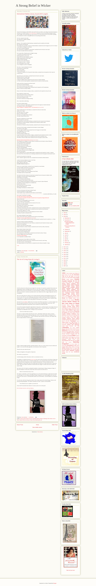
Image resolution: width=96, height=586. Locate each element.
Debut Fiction (76, 310)
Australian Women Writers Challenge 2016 (70, 289)
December (67, 218)
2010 (65, 260)
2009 (65, 262)
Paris (74, 335)
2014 (65, 252)
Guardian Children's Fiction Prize (69, 317)
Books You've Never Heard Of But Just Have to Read (70, 301)
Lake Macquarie (75, 324)
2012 (65, 256)
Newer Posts (20, 424)
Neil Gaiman (64, 332)
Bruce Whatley (70, 305)
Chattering (64, 307)
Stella (67, 346)
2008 (65, 263)
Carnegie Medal (71, 306)
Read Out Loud (75, 338)
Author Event (76, 295)
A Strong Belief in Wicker (33, 5)
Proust (63, 338)
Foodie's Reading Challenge (69, 313)
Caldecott (77, 305)
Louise (71, 202)
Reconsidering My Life (37, 420)
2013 (65, 254)
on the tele (69, 335)
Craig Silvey (74, 308)
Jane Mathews (25, 301)
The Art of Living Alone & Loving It (28, 259)
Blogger (54, 583)
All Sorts (70, 274)
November (67, 220)
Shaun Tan (77, 344)
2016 (65, 248)
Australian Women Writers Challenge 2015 (70, 288)
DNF (66, 311)
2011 (65, 258)
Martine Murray (76, 329)
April (66, 238)
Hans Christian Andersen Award (70, 318)
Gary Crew (64, 316)
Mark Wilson (70, 329)
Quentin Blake (68, 338)
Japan (70, 322)
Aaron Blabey (75, 273)
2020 (65, 212)
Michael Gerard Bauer (72, 330)
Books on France (67, 298)
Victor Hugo (72, 349)
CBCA (77, 306)
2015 (65, 250)
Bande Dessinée (65, 296)
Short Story (64, 345)
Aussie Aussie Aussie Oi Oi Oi (26, 418)
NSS (76, 333)
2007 (65, 265)
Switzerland (77, 346)
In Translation (72, 321)
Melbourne (65, 330)
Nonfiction (73, 332)
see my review (40, 107)
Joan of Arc (74, 322)
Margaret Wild (65, 329)
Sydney (63, 347)
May (66, 237)
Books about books (75, 296)
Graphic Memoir (70, 316)
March (66, 240)
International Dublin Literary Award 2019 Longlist (32, 14)
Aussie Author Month (66, 282)
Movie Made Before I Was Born (72, 331)
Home (37, 424)
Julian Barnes (67, 323)
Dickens (63, 311)
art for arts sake (69, 276)
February (67, 242)
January (66, 244)
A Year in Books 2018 (67, 159)
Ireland (78, 321)
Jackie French (65, 322)
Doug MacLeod (71, 311)
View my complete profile (73, 205)
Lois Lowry (72, 327)
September (67, 231)
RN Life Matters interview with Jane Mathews (25, 388)
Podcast (77, 335)
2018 (65, 216)
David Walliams (69, 310)
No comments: (31, 250)
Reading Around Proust (73, 339)
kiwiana (69, 324)
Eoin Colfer (70, 312)
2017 (65, 246)
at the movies (73, 277)
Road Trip (74, 340)
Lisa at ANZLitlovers (33, 33)
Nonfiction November (70, 333)
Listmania (22, 252)
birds (69, 296)
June (66, 235)
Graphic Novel (76, 316)
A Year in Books (69, 273)
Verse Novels (67, 349)
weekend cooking (74, 350)
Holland (77, 318)
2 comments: (31, 417)
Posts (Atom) (40, 431)
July (66, 233)
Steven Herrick (71, 346)
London (77, 327)
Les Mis (77, 325)
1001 (64, 273)
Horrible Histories (65, 319)
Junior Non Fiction (74, 323)
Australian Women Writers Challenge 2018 (40, 418)
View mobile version (37, 427)
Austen (73, 282)
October (66, 229)
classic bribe (68, 307)
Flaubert (77, 312)
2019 (65, 214)
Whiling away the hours (67, 351)
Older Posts (55, 424)
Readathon (64, 339)
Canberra (64, 306)
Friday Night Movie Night (71, 315)
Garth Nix (77, 315)
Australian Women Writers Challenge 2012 (70, 283)
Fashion (74, 312)
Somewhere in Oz (71, 345)
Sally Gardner (68, 342)
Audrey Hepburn (69, 279)
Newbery (69, 332)
